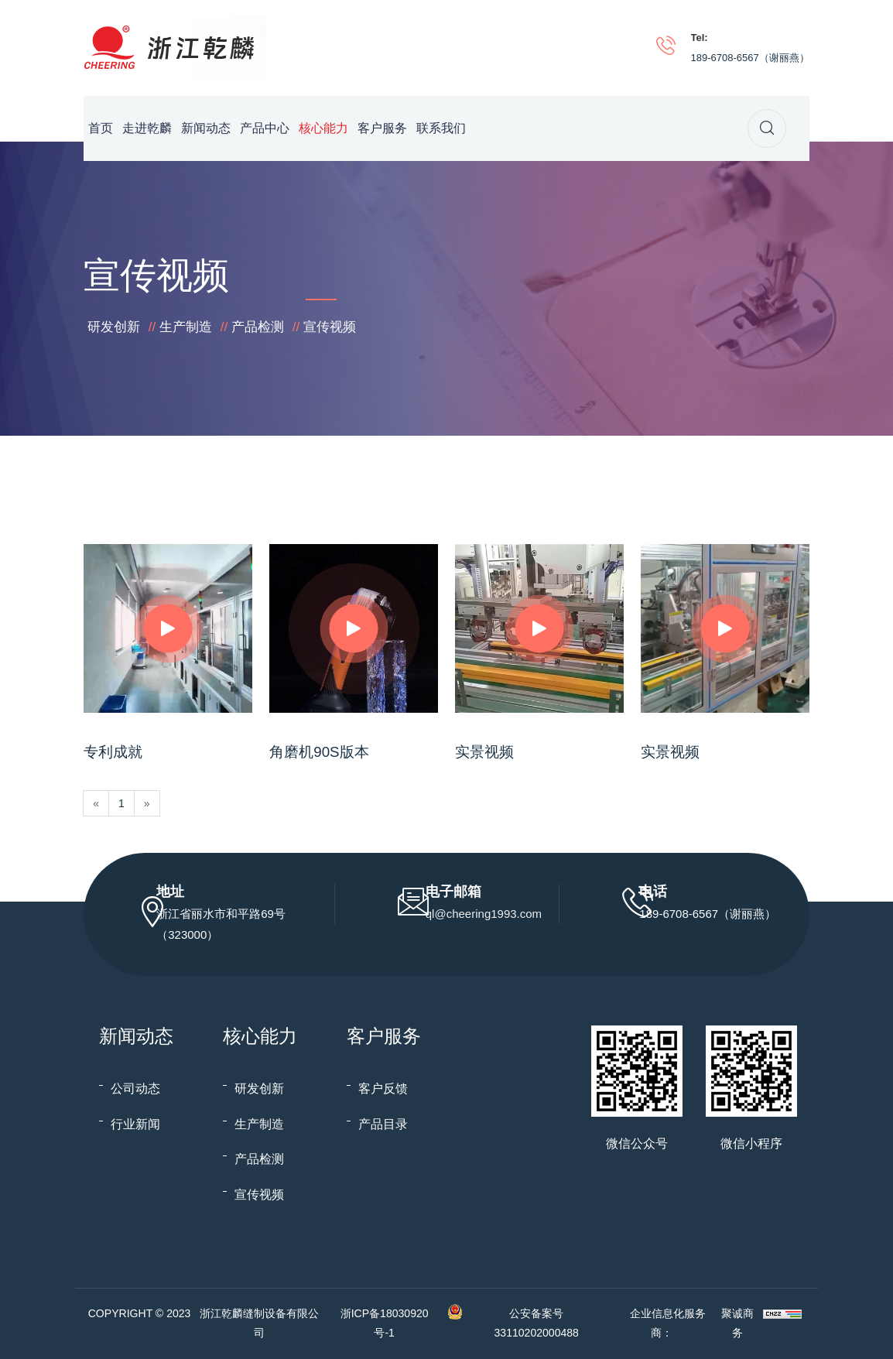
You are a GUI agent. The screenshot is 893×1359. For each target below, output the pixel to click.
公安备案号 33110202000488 (536, 1323)
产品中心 (264, 128)
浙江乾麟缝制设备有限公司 (259, 1323)
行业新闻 (135, 1124)
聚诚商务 (737, 1323)
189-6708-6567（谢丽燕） (750, 57)
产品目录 (383, 1124)
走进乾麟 (147, 128)
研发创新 (113, 327)
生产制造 (185, 327)
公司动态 (135, 1088)
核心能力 (323, 128)
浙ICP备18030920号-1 (384, 1323)
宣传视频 (329, 327)
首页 (100, 128)
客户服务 (382, 128)
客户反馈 (383, 1088)
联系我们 (441, 128)
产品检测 (257, 327)
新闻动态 (206, 128)
